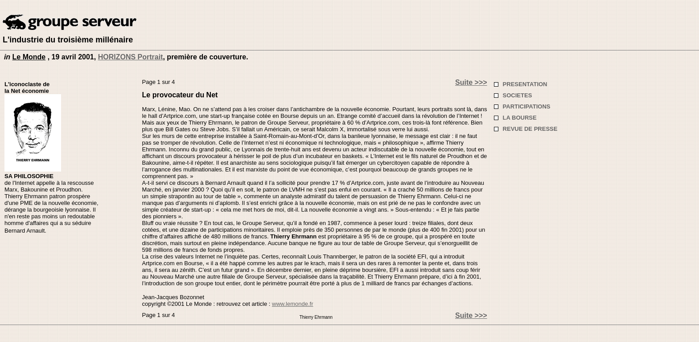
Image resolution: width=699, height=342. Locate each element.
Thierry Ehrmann (293, 236)
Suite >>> (471, 82)
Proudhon (68, 189)
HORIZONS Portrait (130, 57)
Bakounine (34, 189)
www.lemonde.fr (292, 303)
